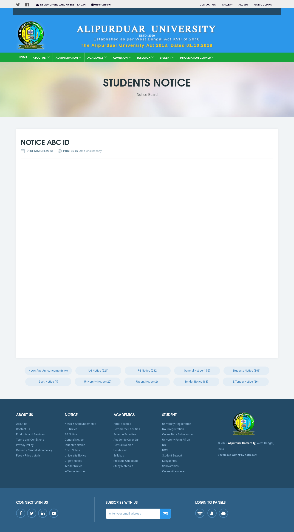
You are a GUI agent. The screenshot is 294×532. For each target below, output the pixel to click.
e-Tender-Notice (75, 471)
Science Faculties (124, 434)
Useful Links (263, 4)
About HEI (41, 57)
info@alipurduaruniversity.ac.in (60, 4)
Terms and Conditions (30, 439)
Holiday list (120, 450)
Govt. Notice (72, 450)
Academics (97, 57)
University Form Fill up (176, 439)
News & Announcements (80, 424)
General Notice (74, 439)
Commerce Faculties (126, 429)
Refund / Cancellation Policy (34, 450)
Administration (69, 57)
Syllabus (118, 455)
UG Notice (71, 429)
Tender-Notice (73, 466)
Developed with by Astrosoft (237, 455)
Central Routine (123, 445)
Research (145, 57)
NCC (165, 450)
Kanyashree (169, 460)
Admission (122, 57)
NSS (164, 445)
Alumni (243, 4)
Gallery (227, 4)
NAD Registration (173, 429)
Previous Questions (126, 460)
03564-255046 (100, 4)
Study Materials (123, 466)
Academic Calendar (126, 439)
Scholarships (170, 466)
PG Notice (71, 434)
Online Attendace (173, 471)
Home (23, 57)
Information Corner (197, 57)
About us (21, 424)
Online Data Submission (177, 434)
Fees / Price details (28, 455)
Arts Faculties (122, 424)
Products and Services (30, 434)
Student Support (172, 455)
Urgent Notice (73, 460)
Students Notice (75, 445)
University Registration (176, 424)
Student (167, 57)
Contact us (208, 4)
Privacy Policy (25, 445)
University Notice (75, 455)
